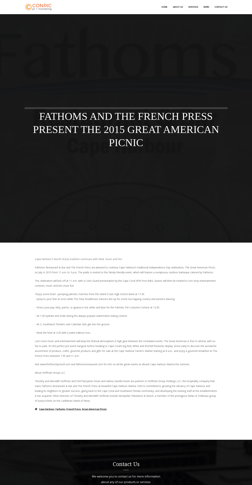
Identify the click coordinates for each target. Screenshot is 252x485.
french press (73, 409)
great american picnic (94, 409)
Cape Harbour (46, 409)
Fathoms (60, 409)
